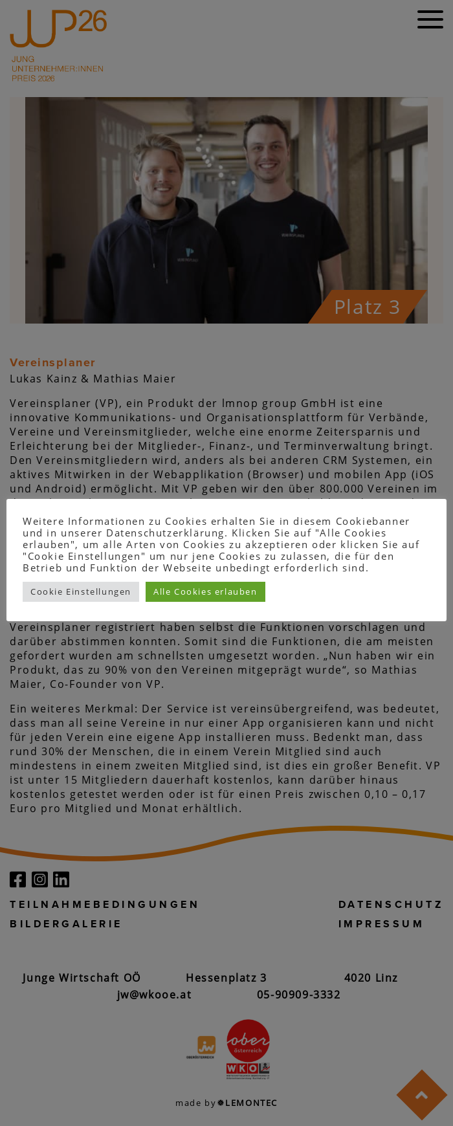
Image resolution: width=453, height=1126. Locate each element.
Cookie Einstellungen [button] (80, 591)
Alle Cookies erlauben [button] (205, 591)
